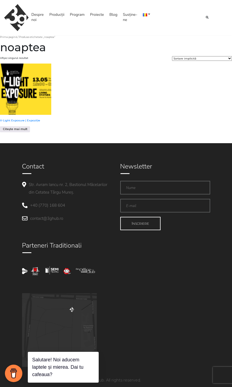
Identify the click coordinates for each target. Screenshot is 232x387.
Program (77, 14)
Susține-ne (130, 17)
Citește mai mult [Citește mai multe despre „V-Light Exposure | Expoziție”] (15, 129)
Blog (113, 14)
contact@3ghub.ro (46, 218)
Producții (56, 14)
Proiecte (97, 14)
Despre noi (37, 17)
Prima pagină (8, 36)
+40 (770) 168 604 (47, 205)
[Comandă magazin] (202, 58)
